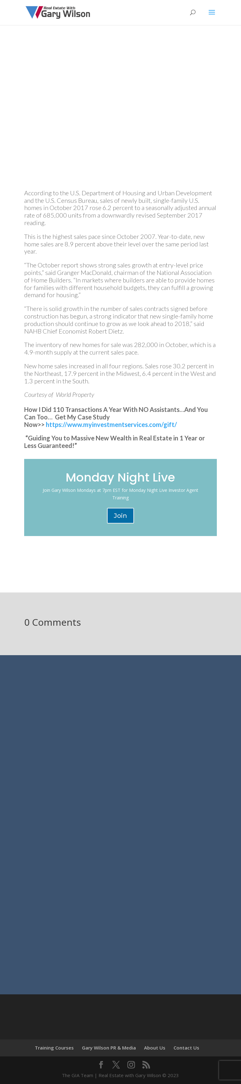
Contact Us (186, 1048)
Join (120, 515)
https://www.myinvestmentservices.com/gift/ (111, 424)
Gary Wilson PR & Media (109, 1048)
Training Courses (54, 1048)
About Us (154, 1048)
